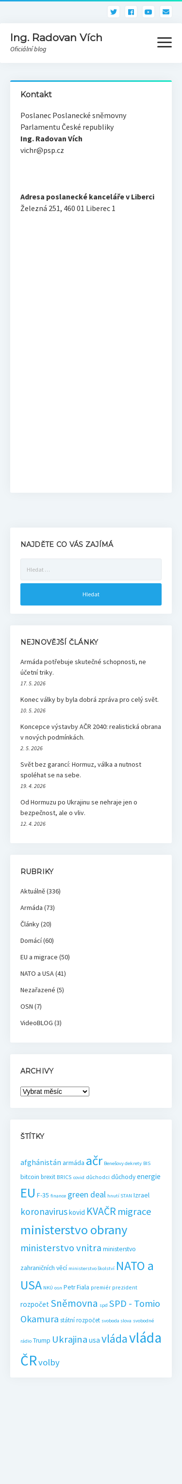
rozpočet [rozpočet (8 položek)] (34, 1304)
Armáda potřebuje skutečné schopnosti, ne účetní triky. (83, 667)
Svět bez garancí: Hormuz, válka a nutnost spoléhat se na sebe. (80, 769)
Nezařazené (37, 989)
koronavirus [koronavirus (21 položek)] (43, 1211)
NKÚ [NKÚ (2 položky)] (48, 1288)
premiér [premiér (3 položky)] (101, 1287)
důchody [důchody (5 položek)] (123, 1177)
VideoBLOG (36, 1022)
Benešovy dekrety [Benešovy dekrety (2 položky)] (123, 1163)
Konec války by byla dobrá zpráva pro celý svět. (89, 699)
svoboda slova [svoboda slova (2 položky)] (116, 1320)
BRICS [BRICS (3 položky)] (64, 1177)
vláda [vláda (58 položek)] (114, 1339)
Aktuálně (32, 891)
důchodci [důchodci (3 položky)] (98, 1177)
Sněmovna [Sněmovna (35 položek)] (74, 1303)
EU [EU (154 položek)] (27, 1192)
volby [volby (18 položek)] (49, 1362)
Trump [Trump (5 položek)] (41, 1340)
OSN (26, 1006)
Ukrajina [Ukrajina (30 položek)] (69, 1339)
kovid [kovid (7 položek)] (77, 1212)
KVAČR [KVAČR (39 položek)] (101, 1211)
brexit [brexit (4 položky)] (48, 1177)
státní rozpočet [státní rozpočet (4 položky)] (80, 1320)
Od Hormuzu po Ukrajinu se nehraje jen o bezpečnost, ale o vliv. (78, 807)
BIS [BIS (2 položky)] (146, 1163)
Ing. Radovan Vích (56, 37)
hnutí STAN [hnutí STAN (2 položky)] (119, 1196)
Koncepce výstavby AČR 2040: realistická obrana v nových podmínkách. (90, 732)
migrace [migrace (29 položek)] (134, 1211)
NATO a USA (37, 973)
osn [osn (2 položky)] (58, 1288)
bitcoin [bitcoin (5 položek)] (29, 1177)
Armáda (31, 907)
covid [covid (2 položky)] (78, 1177)
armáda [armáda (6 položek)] (73, 1162)
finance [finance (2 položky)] (58, 1196)
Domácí (31, 940)
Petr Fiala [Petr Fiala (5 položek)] (76, 1287)
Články (29, 924)
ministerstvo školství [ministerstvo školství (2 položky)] (91, 1268)
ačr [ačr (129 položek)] (94, 1160)
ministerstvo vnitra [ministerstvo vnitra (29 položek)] (60, 1248)
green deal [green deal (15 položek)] (86, 1194)
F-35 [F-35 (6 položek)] (43, 1195)
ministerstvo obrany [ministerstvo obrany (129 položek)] (74, 1230)
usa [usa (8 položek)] (94, 1340)
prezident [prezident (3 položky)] (124, 1287)
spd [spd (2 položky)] (103, 1305)
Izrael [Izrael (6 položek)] (141, 1195)
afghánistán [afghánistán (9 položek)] (40, 1162)
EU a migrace (39, 957)
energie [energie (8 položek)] (149, 1176)
